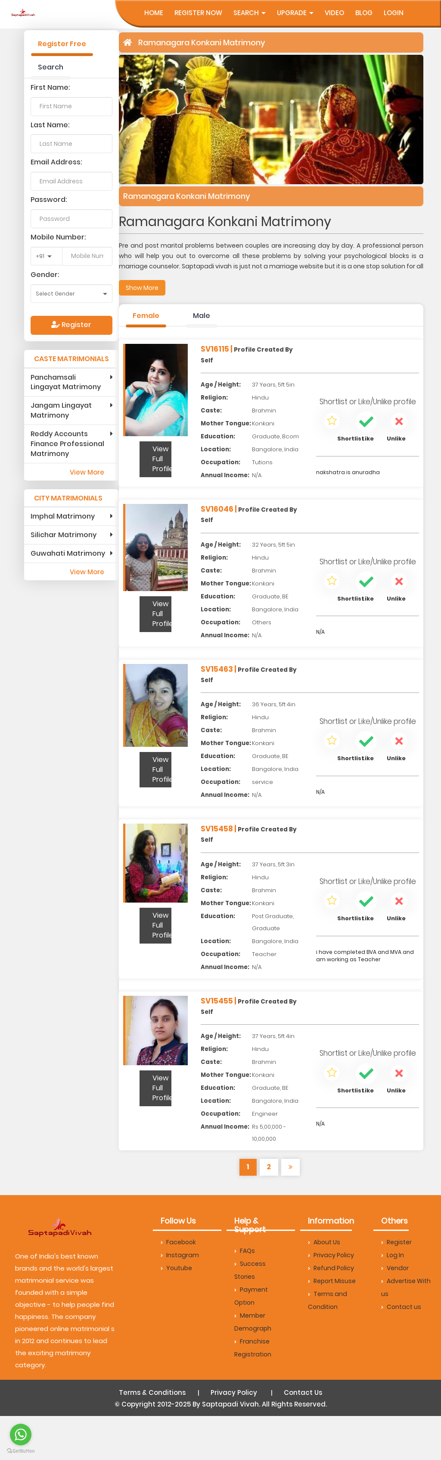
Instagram (180, 1255)
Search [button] (249, 12)
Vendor (395, 1268)
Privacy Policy (331, 1255)
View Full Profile (162, 459)
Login (394, 12)
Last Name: (50, 125)
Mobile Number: (58, 237)
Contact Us (303, 1392)
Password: (49, 200)
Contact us (401, 1307)
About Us (324, 1242)
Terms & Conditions (152, 1392)
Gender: (45, 275)
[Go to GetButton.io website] (20, 1451)
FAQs (244, 1250)
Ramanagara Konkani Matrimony (201, 42)
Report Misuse (332, 1281)
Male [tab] (201, 316)
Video (334, 12)
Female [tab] (146, 316)
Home (153, 12)
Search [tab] (50, 67)
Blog (364, 12)
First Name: (50, 87)
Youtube (176, 1268)
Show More (142, 287)
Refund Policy (331, 1268)
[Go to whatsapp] (20, 1434)
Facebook (178, 1242)
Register (71, 325)
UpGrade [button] (295, 12)
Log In (392, 1255)
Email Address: (56, 162)
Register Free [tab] (62, 44)
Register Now (198, 12)
